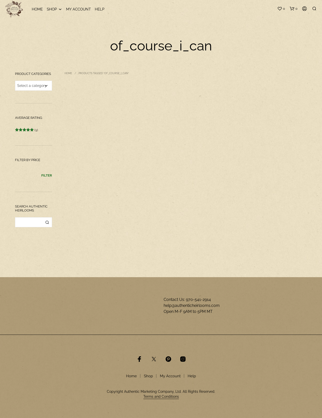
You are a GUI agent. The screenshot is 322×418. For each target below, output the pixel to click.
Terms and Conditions (161, 397)
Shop (54, 9)
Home (37, 9)
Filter (46, 175)
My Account (78, 9)
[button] (281, 8)
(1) (26, 130)
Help (99, 9)
